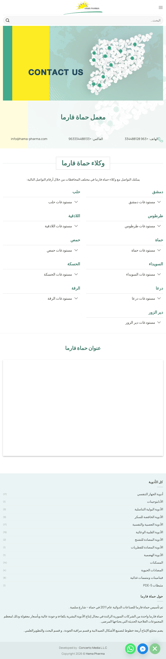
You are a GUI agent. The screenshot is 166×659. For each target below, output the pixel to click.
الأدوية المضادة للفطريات (147, 547)
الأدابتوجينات (155, 501)
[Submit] (8, 20)
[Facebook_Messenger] (142, 648)
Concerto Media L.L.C (93, 648)
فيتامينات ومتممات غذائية (146, 577)
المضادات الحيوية (152, 570)
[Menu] (160, 7)
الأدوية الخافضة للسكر (149, 517)
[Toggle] (159, 202)
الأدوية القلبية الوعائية (149, 532)
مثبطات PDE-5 (153, 585)
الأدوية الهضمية (153, 555)
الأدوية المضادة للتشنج (149, 539)
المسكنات (156, 562)
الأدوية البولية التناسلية (149, 509)
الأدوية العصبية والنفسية (147, 524)
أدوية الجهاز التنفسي (150, 494)
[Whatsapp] (130, 648)
